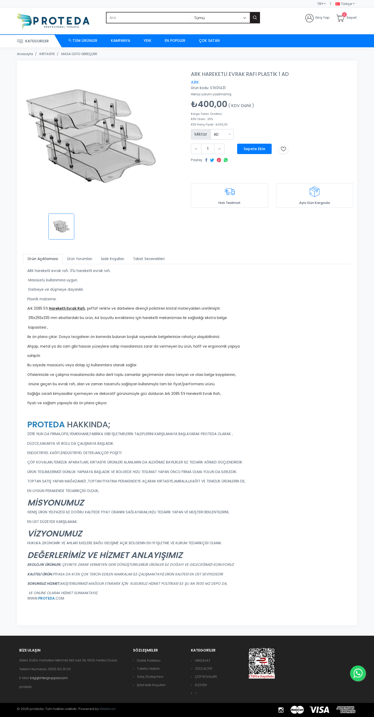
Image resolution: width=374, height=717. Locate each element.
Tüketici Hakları (148, 668)
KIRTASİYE (47, 54)
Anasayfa (25, 54)
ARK (195, 82)
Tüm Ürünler (83, 40)
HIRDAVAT (202, 660)
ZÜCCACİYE (203, 668)
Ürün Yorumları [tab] (79, 258)
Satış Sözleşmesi (150, 676)
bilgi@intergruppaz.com (49, 678)
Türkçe (343, 4)
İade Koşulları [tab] (112, 258)
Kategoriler (33, 41)
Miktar (200, 134)
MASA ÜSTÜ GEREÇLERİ (79, 54)
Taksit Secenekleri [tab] (149, 258)
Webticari (108, 709)
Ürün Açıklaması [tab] (43, 258)
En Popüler (175, 40)
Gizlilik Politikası (149, 660)
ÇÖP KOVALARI (206, 676)
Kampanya (120, 40)
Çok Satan (209, 40)
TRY (320, 4)
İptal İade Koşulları (151, 685)
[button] (196, 693)
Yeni (147, 40)
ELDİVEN (201, 685)
